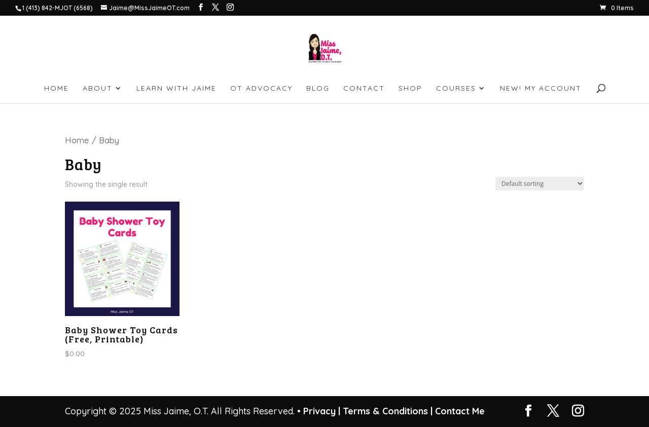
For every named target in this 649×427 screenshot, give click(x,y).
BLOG (318, 89)
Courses (456, 89)
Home (77, 140)
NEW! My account (541, 89)
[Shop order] (539, 183)
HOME (56, 89)
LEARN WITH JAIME (176, 89)
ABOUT (98, 89)
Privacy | (321, 411)
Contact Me (458, 411)
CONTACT (364, 89)
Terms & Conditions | (387, 411)
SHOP (410, 89)
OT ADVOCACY (261, 89)
